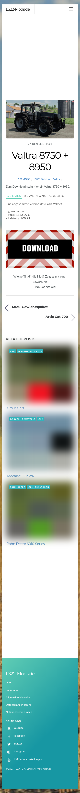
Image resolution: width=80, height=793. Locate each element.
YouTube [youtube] (14, 727)
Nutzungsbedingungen (19, 711)
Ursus (38, 351)
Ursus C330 (16, 408)
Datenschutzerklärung (18, 704)
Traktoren (46, 179)
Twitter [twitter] (14, 743)
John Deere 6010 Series (26, 544)
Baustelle (28, 419)
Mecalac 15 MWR (20, 476)
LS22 (37, 179)
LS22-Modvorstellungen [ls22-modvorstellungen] (24, 759)
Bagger (15, 419)
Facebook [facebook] (15, 735)
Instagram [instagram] (15, 751)
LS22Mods (23, 179)
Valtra (56, 179)
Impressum (12, 690)
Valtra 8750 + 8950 (40, 161)
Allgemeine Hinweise (18, 697)
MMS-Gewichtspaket (30, 307)
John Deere (17, 487)
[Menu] (71, 8)
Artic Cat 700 (57, 317)
